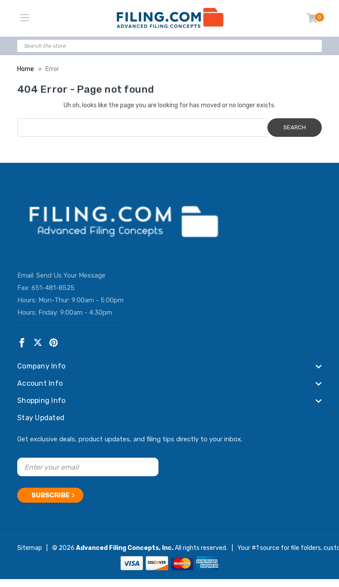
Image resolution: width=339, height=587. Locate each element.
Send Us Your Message (70, 275)
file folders (306, 548)
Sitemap (29, 548)
